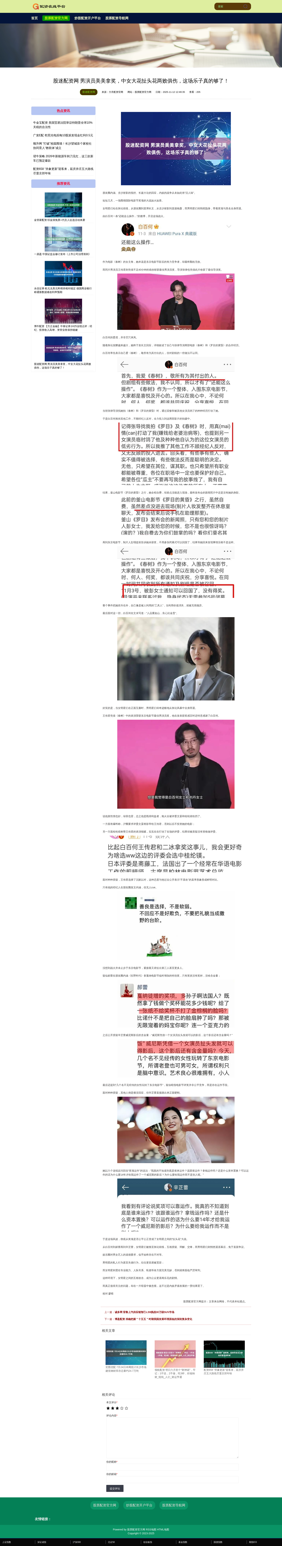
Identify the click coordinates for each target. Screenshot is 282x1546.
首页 (34, 18)
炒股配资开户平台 (87, 18)
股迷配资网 (88, 91)
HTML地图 (163, 1529)
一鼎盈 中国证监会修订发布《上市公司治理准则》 (62, 254)
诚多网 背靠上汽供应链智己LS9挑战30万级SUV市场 (144, 1312)
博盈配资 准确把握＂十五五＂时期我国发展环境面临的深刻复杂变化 (153, 1319)
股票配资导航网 (116, 18)
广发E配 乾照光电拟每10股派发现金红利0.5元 (63, 135)
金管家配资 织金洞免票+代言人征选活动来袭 (59, 219)
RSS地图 (151, 1529)
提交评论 (115, 1488)
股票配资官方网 (56, 18)
